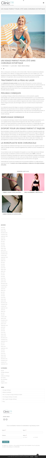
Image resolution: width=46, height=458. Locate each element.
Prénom (4, 435)
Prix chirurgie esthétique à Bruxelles (9, 396)
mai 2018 (3, 329)
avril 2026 (3, 227)
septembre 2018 (4, 325)
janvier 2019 (3, 323)
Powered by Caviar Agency (31, 454)
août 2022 (3, 288)
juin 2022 (3, 292)
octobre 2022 (3, 287)
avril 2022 (3, 295)
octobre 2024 (3, 255)
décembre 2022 (4, 283)
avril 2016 (3, 351)
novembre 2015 (4, 360)
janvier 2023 (3, 281)
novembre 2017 (4, 339)
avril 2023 (3, 276)
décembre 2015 (4, 358)
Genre (25, 435)
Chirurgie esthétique (6, 390)
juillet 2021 (3, 311)
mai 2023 (3, 274)
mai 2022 (3, 294)
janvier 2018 (3, 336)
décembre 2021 (4, 302)
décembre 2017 (4, 337)
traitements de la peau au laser (10, 83)
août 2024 (3, 259)
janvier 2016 (3, 357)
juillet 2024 (3, 260)
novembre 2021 (4, 304)
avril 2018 (3, 330)
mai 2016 (3, 350)
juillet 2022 (3, 290)
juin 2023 (3, 273)
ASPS (34, 153)
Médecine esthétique (6, 392)
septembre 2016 (4, 348)
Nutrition (3, 381)
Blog (3, 401)
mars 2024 (3, 267)
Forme (2, 374)
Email (4, 430)
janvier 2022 (3, 301)
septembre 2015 (4, 364)
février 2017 (3, 346)
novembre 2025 (4, 234)
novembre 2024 (4, 253)
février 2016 (3, 355)
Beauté (17, 11)
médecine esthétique (25, 65)
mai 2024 (3, 264)
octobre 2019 (3, 322)
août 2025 (3, 238)
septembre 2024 (4, 257)
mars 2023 (3, 278)
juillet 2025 (3, 239)
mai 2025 (3, 243)
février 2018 (3, 334)
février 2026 (3, 231)
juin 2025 (3, 241)
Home (14, 11)
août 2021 (3, 309)
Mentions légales (22, 454)
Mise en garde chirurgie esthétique (9, 399)
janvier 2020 (3, 318)
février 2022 (3, 299)
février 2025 (3, 248)
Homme (36, 437)
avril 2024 (3, 266)
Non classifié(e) (4, 379)
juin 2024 (3, 262)
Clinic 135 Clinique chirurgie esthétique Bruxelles (12, 394)
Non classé (3, 377)
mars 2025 (3, 246)
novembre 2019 (4, 320)
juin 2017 (3, 343)
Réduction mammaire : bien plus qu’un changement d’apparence (34, 192)
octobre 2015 (3, 362)
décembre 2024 (4, 252)
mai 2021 (3, 315)
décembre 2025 (4, 232)
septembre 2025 (4, 236)
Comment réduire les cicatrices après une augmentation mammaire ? (12, 214)
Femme (25, 437)
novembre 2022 (4, 285)
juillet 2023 (3, 271)
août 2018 (3, 327)
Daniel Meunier (6, 65)
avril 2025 (3, 245)
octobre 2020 (3, 316)
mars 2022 (3, 297)
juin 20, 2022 (14, 65)
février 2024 (3, 269)
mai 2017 (3, 344)
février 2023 (3, 280)
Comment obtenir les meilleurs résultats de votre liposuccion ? (12, 192)
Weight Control (4, 382)
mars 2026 (3, 229)
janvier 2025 (3, 250)
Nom (24, 430)
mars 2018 (3, 332)
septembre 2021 (4, 308)
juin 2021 (3, 313)
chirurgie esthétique (5, 372)
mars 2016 (3, 353)
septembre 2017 (4, 341)
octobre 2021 (3, 306)
